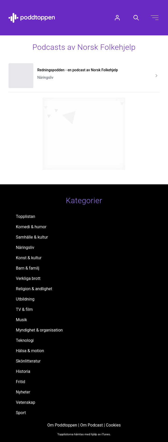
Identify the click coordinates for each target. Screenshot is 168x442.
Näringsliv (25, 247)
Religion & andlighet (34, 288)
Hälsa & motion (30, 350)
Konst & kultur (29, 257)
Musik (21, 319)
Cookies (113, 425)
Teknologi (25, 340)
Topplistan (25, 216)
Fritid (20, 381)
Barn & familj (27, 268)
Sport (21, 412)
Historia (23, 371)
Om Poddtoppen (62, 425)
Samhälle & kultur (32, 237)
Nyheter (23, 392)
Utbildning (25, 299)
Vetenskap (25, 402)
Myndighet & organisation (39, 330)
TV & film (24, 309)
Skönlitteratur (28, 361)
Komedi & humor (31, 226)
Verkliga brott (28, 278)
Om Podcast (91, 425)
